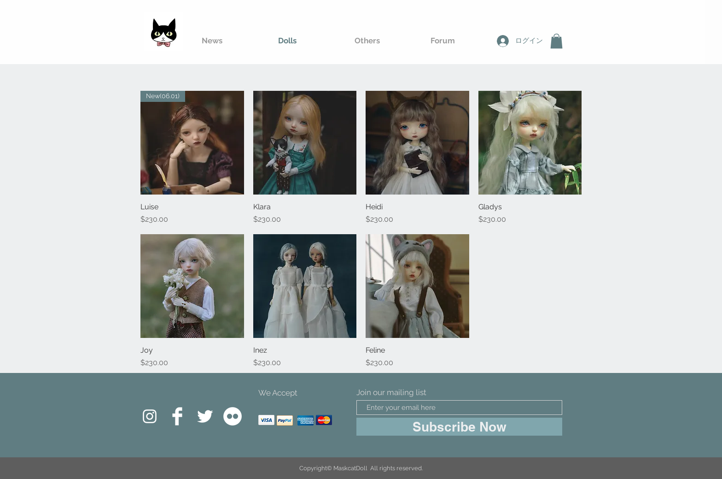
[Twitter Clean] (205, 416)
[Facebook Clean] (177, 416)
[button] (556, 41)
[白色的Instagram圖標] (149, 416)
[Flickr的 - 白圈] (232, 416)
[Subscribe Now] (459, 427)
